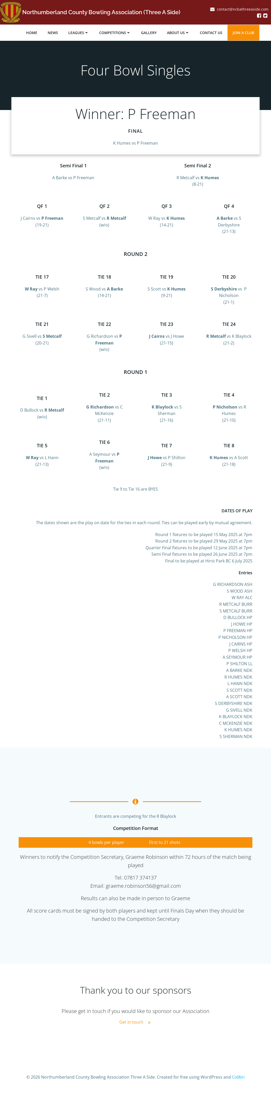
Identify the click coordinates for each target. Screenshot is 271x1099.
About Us (178, 32)
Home (32, 32)
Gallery (149, 32)
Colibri (238, 1084)
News (53, 32)
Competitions (115, 32)
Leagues (79, 32)
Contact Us (211, 32)
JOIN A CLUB (244, 32)
